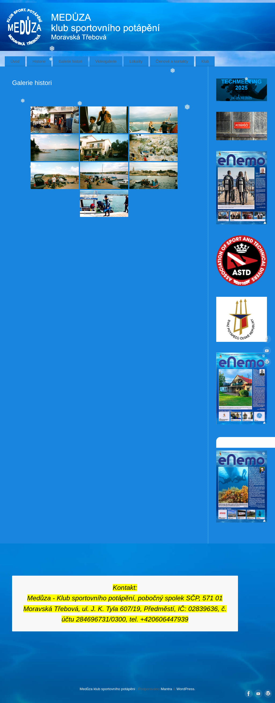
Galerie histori (70, 61)
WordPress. (186, 689)
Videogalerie (105, 61)
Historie (38, 61)
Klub (205, 61)
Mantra (166, 689)
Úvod (14, 61)
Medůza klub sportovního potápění (107, 689)
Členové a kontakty (172, 61)
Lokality (136, 61)
